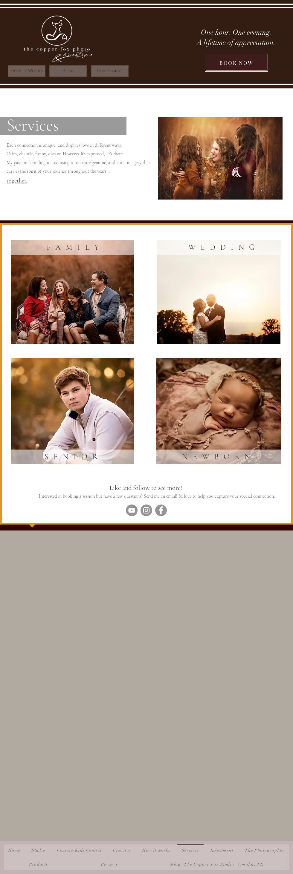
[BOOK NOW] (236, 63)
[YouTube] (132, 510)
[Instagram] (146, 510)
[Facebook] (161, 510)
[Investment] (110, 71)
